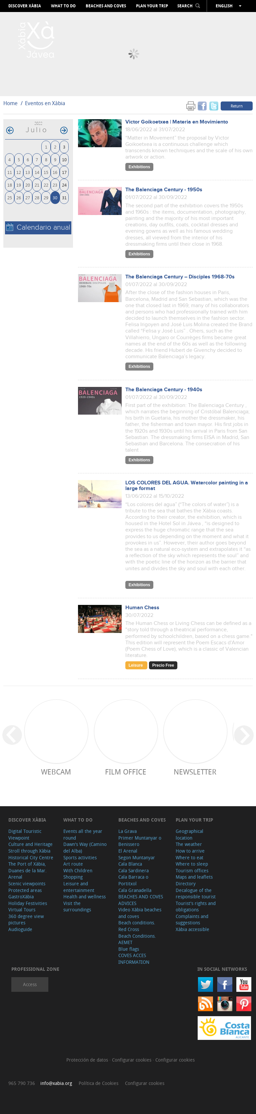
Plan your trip (152, 6)
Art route (73, 864)
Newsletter (195, 771)
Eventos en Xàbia (45, 103)
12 (18, 172)
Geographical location (189, 834)
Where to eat (189, 857)
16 (55, 172)
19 (18, 185)
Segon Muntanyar (136, 857)
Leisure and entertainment (78, 886)
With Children (77, 870)
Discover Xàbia (24, 6)
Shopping (73, 877)
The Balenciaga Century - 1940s (163, 390)
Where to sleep (192, 864)
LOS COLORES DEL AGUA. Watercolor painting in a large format (186, 486)
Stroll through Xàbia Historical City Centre (30, 854)
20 (27, 185)
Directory (186, 883)
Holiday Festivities (27, 903)
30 (55, 197)
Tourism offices (192, 870)
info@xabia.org (56, 1083)
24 (64, 185)
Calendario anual (38, 227)
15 (46, 172)
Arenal (15, 877)
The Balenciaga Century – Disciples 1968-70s (180, 277)
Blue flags (128, 949)
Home (10, 103)
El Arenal (127, 851)
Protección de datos (87, 1060)
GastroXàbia (21, 896)
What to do (63, 6)
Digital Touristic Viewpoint (24, 834)
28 (37, 197)
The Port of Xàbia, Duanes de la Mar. (27, 867)
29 (46, 197)
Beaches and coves (106, 6)
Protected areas (25, 890)
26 (18, 197)
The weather (189, 844)
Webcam (56, 771)
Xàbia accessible (192, 929)
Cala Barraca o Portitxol (133, 880)
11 (9, 172)
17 (64, 172)
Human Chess (142, 608)
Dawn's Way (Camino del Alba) (85, 847)
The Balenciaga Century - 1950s (163, 190)
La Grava (127, 831)
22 (46, 185)
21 (37, 185)
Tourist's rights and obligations (196, 906)
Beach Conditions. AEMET (137, 939)
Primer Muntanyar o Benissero (139, 841)
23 (55, 185)
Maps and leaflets (194, 877)
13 (27, 172)
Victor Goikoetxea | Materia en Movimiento (176, 122)
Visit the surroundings (77, 906)
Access (30, 984)
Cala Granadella (134, 890)
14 (37, 172)
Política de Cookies (98, 1083)
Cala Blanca (130, 864)
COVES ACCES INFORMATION (133, 958)
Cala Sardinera (133, 870)
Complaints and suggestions (192, 919)
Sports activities (80, 857)
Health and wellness (84, 896)
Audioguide (20, 929)
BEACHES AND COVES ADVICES (140, 899)
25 (9, 197)
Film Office (125, 771)
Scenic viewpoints (26, 883)
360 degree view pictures (26, 919)
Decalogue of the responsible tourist (196, 893)
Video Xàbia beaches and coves (139, 912)
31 (64, 197)
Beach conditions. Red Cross (136, 925)
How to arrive (190, 851)
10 (64, 159)
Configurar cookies (132, 1060)
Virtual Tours (21, 909)
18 (9, 185)
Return (237, 105)
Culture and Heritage (30, 844)
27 (27, 197)
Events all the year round (82, 834)
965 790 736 (21, 1083)
